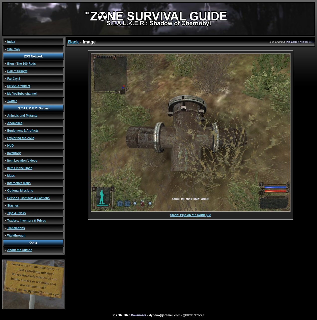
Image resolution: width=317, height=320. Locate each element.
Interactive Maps (19, 183)
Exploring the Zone (20, 138)
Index (11, 41)
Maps (11, 175)
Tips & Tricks (16, 213)
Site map (13, 49)
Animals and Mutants (22, 115)
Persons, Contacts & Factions (28, 198)
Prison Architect (18, 86)
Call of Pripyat (17, 71)
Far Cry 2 (13, 78)
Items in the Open (19, 168)
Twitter (12, 101)
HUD (10, 145)
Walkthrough (16, 235)
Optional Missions (20, 190)
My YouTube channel (22, 93)
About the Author (19, 250)
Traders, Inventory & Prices (26, 220)
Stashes (13, 205)
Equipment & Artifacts (23, 130)
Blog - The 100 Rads (21, 63)
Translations (16, 228)
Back (73, 41)
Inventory (14, 153)
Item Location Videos (22, 160)
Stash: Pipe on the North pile (191, 214)
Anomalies (14, 123)
